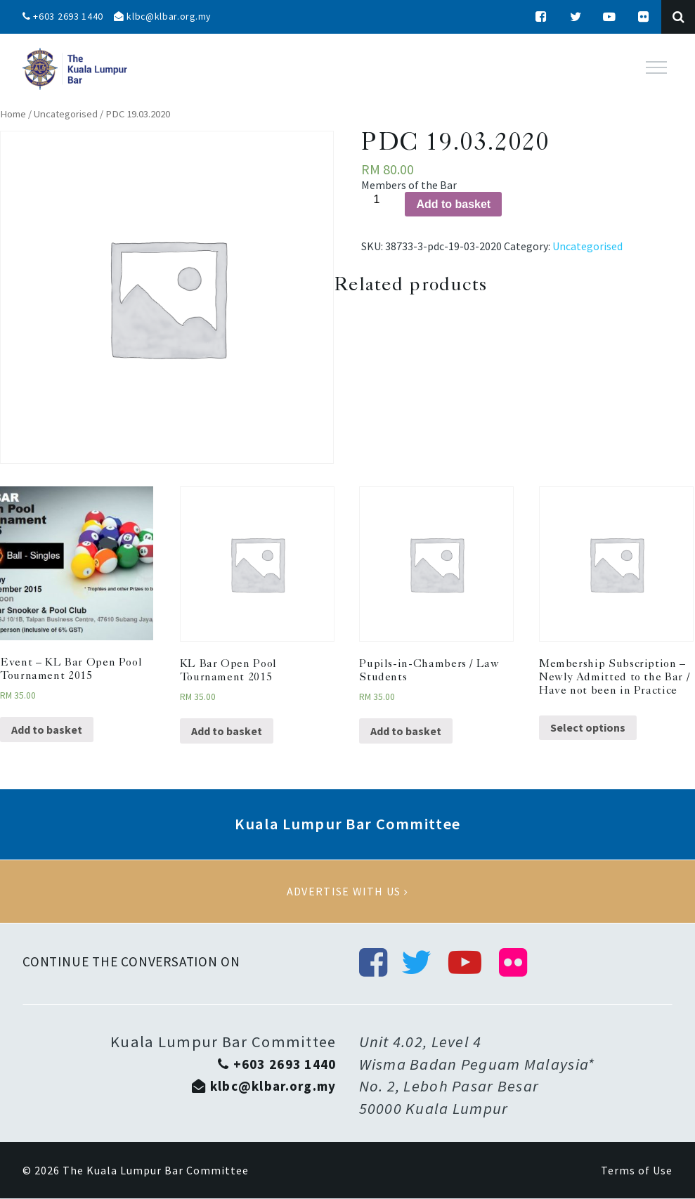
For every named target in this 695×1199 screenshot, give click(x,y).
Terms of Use (637, 1171)
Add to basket (453, 204)
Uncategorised (66, 114)
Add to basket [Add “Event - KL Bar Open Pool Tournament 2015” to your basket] (46, 729)
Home (13, 114)
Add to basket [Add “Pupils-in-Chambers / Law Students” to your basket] (405, 731)
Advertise (347, 891)
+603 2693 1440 (63, 17)
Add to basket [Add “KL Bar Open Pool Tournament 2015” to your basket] (226, 731)
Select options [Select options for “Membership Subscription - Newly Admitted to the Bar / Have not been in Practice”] (587, 727)
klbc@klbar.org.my (164, 17)
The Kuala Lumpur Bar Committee (156, 1171)
